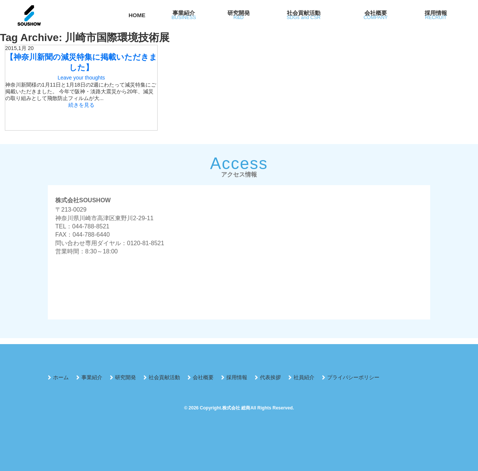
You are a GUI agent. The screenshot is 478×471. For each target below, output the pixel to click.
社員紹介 (304, 377)
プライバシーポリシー (353, 377)
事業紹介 (91, 377)
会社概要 (203, 377)
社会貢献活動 (164, 377)
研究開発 (125, 377)
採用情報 (236, 377)
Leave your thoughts (81, 78)
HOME (136, 15)
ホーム (61, 377)
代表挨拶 (270, 377)
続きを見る (81, 105)
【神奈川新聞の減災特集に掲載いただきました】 (81, 62)
